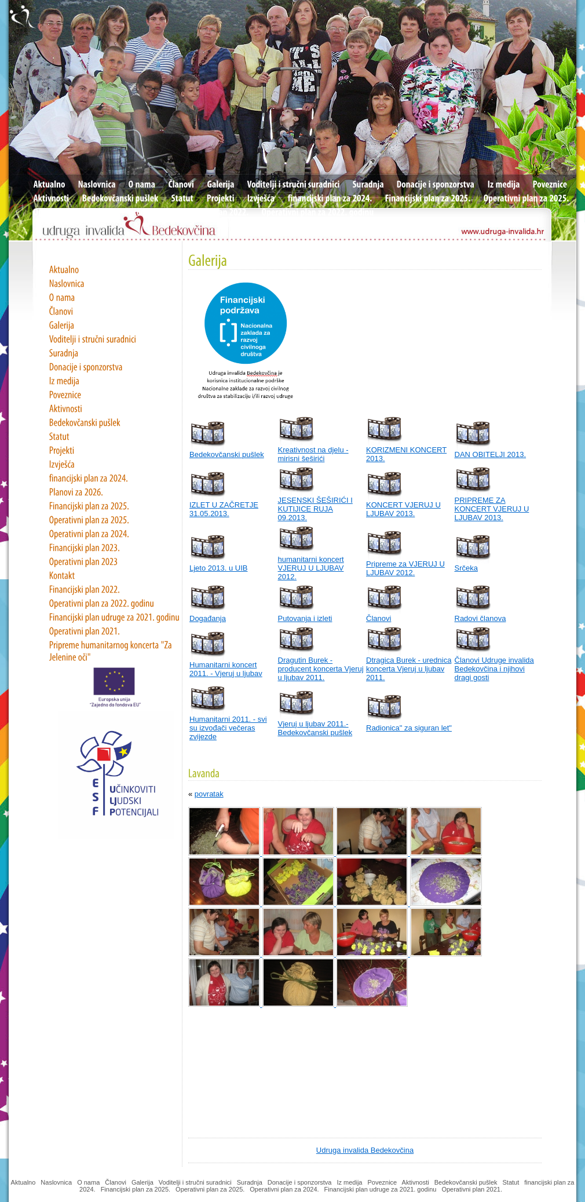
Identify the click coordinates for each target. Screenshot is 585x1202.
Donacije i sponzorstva (300, 1182)
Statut (511, 1182)
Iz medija (349, 1182)
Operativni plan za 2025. (210, 1189)
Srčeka (466, 568)
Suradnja (249, 1182)
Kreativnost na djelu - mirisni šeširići (313, 454)
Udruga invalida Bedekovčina (365, 1150)
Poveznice (382, 1182)
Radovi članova (480, 618)
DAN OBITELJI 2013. (490, 454)
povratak (209, 794)
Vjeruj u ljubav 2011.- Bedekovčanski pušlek (315, 728)
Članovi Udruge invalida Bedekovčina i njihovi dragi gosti (494, 669)
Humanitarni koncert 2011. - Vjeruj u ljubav (225, 669)
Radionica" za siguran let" (409, 728)
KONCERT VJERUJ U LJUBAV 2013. (403, 509)
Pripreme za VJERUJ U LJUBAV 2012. (405, 568)
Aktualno (23, 1182)
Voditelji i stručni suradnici (195, 1182)
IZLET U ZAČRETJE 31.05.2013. (223, 509)
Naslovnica (56, 1182)
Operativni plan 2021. (472, 1189)
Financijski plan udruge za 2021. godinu (380, 1189)
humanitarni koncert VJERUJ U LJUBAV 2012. (311, 568)
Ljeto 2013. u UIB (218, 568)
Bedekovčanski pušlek (226, 454)
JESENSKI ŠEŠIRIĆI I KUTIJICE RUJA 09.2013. (315, 509)
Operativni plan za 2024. (284, 1189)
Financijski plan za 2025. (135, 1189)
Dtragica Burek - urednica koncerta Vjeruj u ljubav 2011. (408, 669)
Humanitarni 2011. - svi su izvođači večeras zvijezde (228, 728)
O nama (88, 1182)
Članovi (378, 618)
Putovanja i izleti (305, 618)
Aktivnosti (415, 1182)
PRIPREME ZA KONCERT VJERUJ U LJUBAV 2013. (492, 509)
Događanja (207, 618)
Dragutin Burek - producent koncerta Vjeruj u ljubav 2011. (321, 669)
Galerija (142, 1182)
